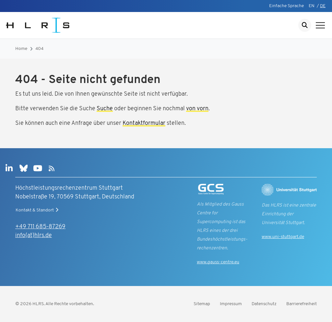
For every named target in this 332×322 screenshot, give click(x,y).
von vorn (197, 109)
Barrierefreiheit (301, 304)
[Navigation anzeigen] (320, 25)
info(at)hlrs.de (33, 236)
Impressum (231, 304)
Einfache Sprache (286, 6)
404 (39, 48)
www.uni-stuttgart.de (283, 236)
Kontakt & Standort (38, 210)
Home (21, 48)
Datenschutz (264, 304)
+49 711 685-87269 (40, 227)
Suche (105, 109)
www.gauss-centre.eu (218, 262)
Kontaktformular (144, 123)
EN (311, 6)
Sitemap (202, 304)
